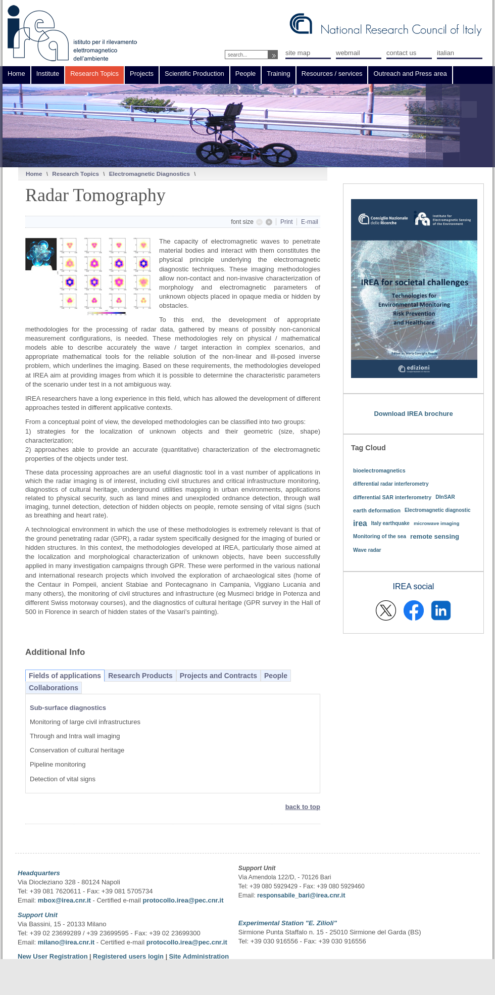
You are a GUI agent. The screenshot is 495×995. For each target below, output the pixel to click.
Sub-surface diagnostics (68, 708)
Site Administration (199, 956)
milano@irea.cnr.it (66, 942)
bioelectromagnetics (379, 470)
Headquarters (39, 873)
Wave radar (367, 550)
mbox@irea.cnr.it (64, 900)
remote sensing (434, 536)
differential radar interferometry (391, 484)
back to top (302, 807)
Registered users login (129, 956)
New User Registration (53, 956)
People (275, 676)
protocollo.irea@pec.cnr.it (182, 900)
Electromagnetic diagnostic (438, 510)
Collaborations (53, 688)
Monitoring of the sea (379, 536)
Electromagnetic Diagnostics (149, 173)
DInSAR (445, 497)
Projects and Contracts (218, 676)
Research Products (140, 676)
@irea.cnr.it (327, 895)
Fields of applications (65, 676)
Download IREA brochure (413, 413)
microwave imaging (437, 523)
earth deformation (377, 510)
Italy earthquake (390, 523)
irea (360, 523)
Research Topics (75, 173)
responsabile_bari (283, 895)
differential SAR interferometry (392, 497)
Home (34, 173)
